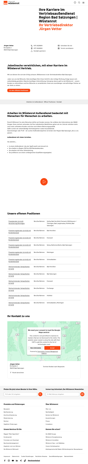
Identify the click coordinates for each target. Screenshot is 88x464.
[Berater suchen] (40, 394)
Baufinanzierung (8, 412)
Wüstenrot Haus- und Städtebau (55, 443)
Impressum (7, 456)
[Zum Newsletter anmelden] (82, 394)
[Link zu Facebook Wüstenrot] (4, 460)
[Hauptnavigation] (82, 2)
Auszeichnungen (50, 418)
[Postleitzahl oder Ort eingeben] (20, 394)
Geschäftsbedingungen (56, 456)
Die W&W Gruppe (51, 434)
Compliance (49, 424)
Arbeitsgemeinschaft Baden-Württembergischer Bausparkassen (64, 449)
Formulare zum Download (11, 440)
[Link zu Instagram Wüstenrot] (8, 460)
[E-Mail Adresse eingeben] (62, 394)
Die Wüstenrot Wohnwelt (11, 449)
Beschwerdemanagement (11, 443)
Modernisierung (8, 418)
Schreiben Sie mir (64, 46)
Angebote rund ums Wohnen (12, 446)
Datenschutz (15, 456)
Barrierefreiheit (68, 456)
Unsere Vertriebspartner (53, 446)
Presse (48, 421)
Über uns (48, 409)
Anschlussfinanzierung (10, 415)
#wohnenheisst (34, 460)
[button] (75, 2)
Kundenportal (8, 437)
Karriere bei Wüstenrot (52, 415)
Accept (52, 348)
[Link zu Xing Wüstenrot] (20, 460)
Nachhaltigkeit (50, 412)
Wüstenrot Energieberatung (54, 437)
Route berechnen (17, 373)
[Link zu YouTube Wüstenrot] (12, 460)
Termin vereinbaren (65, 48)
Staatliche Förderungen (10, 424)
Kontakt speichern (38, 51)
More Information (35, 348)
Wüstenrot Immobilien (52, 440)
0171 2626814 (36, 46)
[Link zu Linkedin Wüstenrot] (16, 460)
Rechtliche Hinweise (41, 456)
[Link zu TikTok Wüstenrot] (24, 460)
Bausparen (7, 409)
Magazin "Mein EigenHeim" (11, 434)
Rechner (6, 421)
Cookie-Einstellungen (27, 456)
